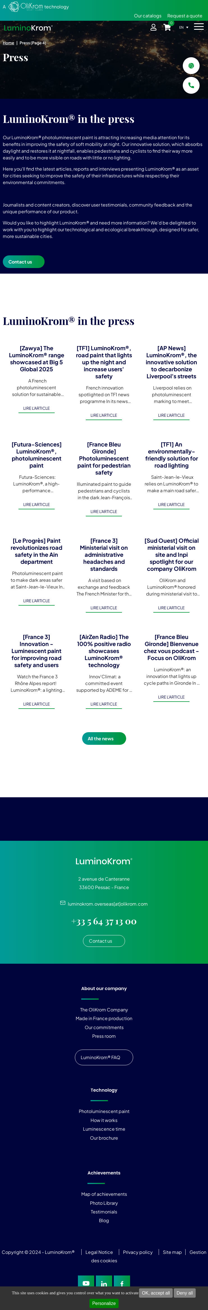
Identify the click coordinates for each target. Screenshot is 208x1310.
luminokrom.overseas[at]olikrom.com (106, 904)
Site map (172, 1252)
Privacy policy (138, 1252)
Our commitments (104, 1027)
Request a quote (184, 16)
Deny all (185, 1293)
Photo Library (104, 1203)
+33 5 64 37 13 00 (104, 921)
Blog (104, 1220)
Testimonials (104, 1212)
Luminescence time (104, 1129)
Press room (104, 1036)
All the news (101, 738)
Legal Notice (99, 1252)
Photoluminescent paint (104, 1111)
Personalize (104, 1303)
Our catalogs (147, 16)
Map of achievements (104, 1194)
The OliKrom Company (104, 1010)
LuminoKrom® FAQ (100, 1057)
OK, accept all (156, 1293)
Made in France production (104, 1018)
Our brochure (104, 1138)
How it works (104, 1120)
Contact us (20, 262)
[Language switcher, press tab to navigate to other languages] (185, 27)
